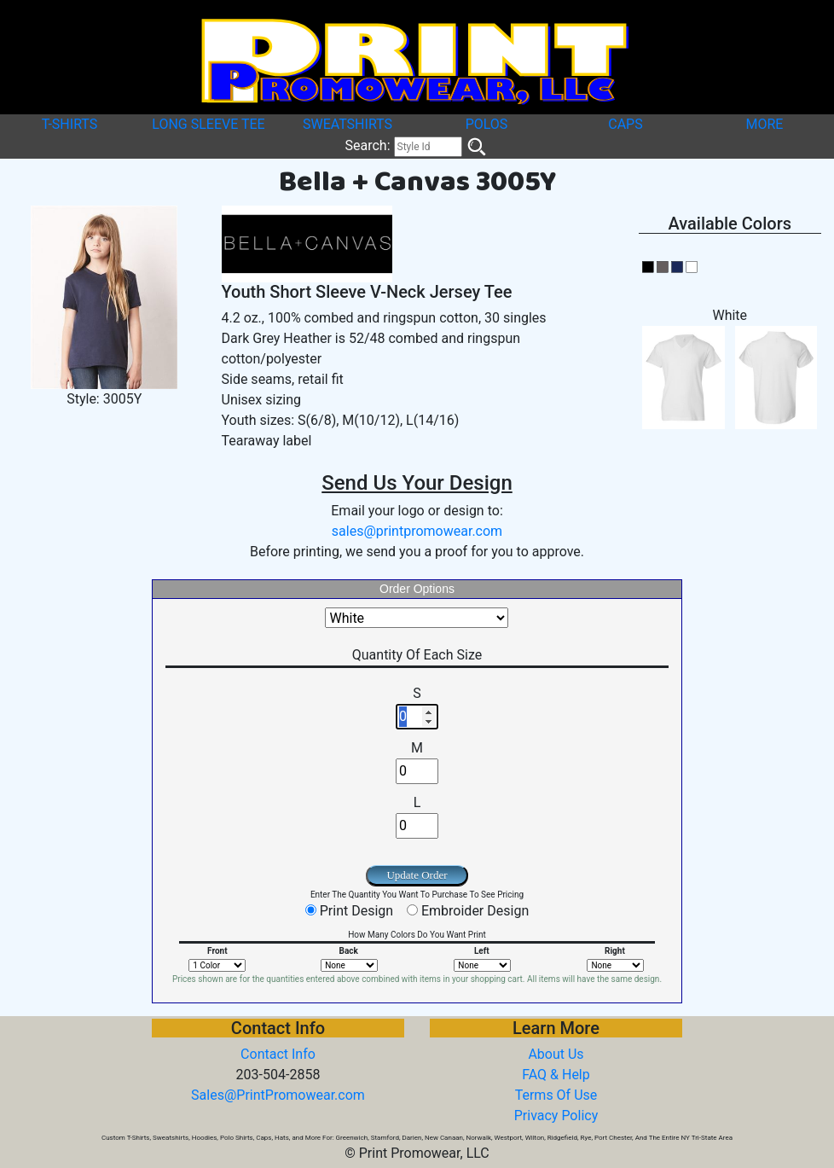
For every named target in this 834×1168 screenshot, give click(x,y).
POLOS (487, 124)
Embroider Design (475, 911)
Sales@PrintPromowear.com (278, 1095)
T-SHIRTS (70, 124)
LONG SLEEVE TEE (208, 124)
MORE (765, 124)
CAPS (625, 124)
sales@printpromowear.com (417, 531)
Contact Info (278, 1054)
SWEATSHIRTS (347, 124)
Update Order (416, 875)
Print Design (356, 911)
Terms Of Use (556, 1095)
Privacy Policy (556, 1115)
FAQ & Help (556, 1074)
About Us (555, 1054)
